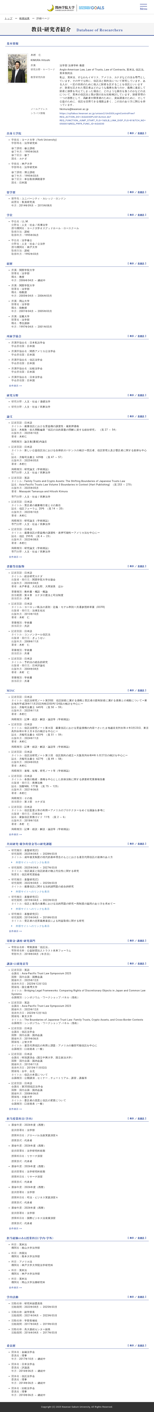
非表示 (141, 133)
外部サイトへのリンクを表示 (30, 862)
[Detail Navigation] (143, 7)
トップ (8, 18)
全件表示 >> (16, 385)
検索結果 (24, 18)
